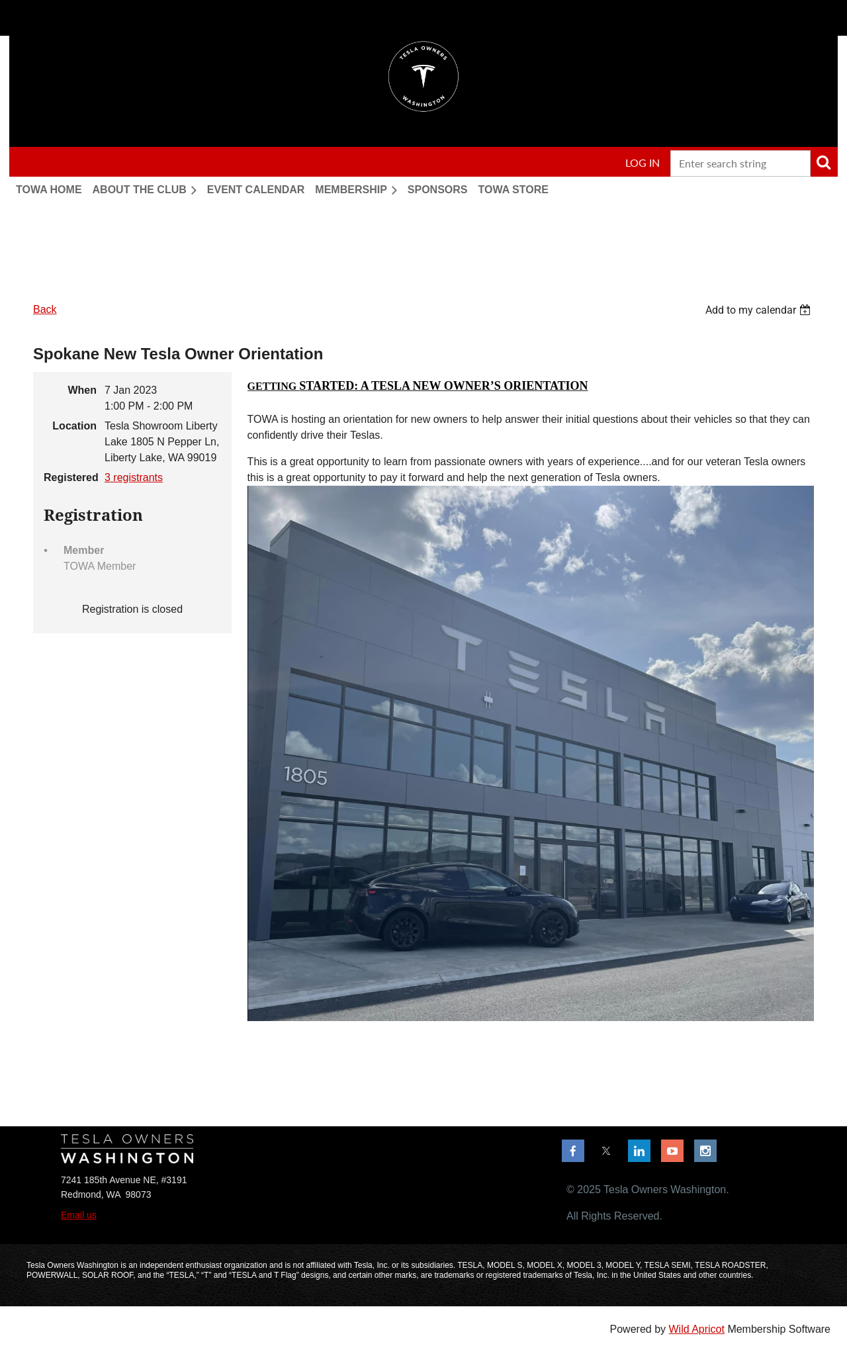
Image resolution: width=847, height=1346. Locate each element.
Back (45, 309)
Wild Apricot (696, 1329)
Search (823, 162)
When (82, 390)
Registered (70, 477)
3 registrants (134, 477)
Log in (642, 162)
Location (74, 425)
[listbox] (759, 310)
